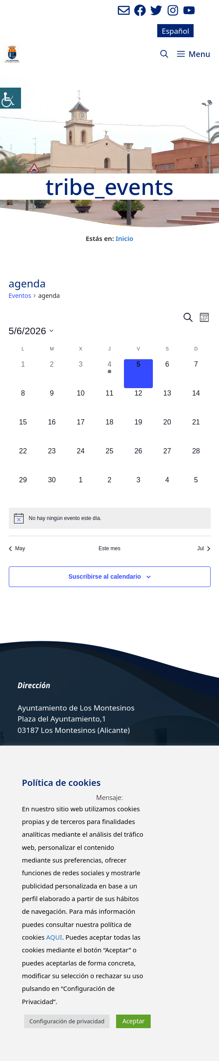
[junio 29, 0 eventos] (23, 489)
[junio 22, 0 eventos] (23, 460)
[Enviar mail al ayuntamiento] (124, 10)
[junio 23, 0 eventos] (51, 460)
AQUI (54, 937)
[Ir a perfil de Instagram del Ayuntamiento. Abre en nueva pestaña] (173, 10)
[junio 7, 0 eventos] (196, 373)
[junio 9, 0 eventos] (51, 402)
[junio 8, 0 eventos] (23, 402)
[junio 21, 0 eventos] (196, 431)
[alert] (110, 518)
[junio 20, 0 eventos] (167, 431)
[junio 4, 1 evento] (109, 373)
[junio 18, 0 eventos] (109, 431)
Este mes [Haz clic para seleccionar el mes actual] (109, 548)
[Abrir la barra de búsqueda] (164, 54)
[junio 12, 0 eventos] (138, 402)
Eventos (20, 295)
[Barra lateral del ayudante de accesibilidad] (10, 98)
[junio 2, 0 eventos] (51, 373)
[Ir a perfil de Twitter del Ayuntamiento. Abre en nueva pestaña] (156, 10)
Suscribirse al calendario (104, 576)
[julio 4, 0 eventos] (167, 489)
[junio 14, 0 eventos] (196, 402)
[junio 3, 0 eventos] (80, 373)
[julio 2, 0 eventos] (109, 489)
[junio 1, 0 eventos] (23, 373)
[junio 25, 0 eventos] (109, 460)
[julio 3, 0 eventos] (138, 489)
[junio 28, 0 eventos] (196, 460)
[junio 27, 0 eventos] (167, 460)
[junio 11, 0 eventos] (109, 402)
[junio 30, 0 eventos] (51, 489)
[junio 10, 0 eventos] (80, 402)
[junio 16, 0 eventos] (51, 431)
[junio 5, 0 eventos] (138, 373)
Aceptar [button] (133, 1021)
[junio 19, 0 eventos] (138, 431)
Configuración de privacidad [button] (66, 1021)
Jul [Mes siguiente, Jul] (203, 548)
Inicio (124, 238)
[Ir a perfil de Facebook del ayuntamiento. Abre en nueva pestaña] (140, 10)
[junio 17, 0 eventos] (80, 431)
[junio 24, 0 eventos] (80, 460)
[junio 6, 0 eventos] (167, 373)
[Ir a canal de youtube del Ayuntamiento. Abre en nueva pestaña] (189, 10)
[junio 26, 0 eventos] (138, 460)
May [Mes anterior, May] (17, 548)
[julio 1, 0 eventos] (80, 489)
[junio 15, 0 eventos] (23, 431)
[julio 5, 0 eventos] (196, 489)
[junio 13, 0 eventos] (167, 402)
